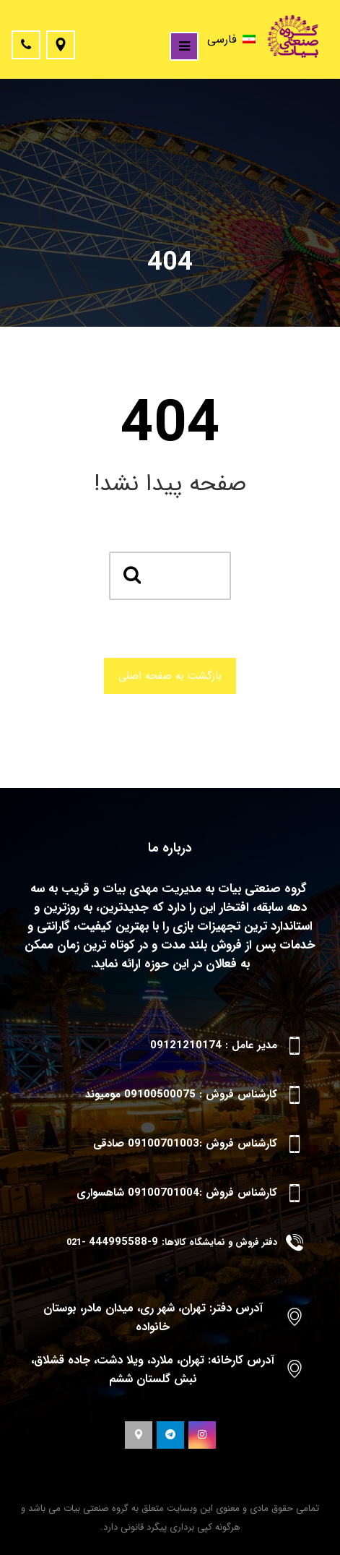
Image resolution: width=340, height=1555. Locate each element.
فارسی (231, 39)
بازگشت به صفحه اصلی (170, 676)
